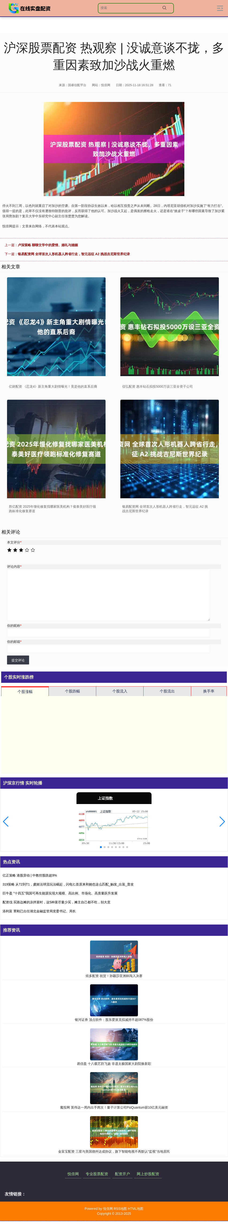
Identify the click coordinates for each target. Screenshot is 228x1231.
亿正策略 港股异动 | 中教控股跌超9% (30, 875)
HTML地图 (135, 1209)
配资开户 (122, 1174)
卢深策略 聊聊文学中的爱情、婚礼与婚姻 (48, 245)
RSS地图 (120, 1209)
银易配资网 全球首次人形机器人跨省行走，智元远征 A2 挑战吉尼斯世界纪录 (74, 254)
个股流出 (167, 691)
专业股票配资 (97, 1174)
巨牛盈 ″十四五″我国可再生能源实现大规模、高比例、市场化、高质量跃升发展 (60, 893)
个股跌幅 (72, 691)
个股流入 (119, 691)
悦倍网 (73, 1174)
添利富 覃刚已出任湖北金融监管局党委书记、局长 (39, 911)
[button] (6, 822)
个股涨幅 (25, 692)
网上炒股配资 (148, 1174)
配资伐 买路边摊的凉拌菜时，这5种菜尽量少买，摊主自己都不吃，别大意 (56, 902)
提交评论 (18, 660)
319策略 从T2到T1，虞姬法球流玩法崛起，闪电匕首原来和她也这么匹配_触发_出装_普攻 (68, 884)
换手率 (208, 691)
